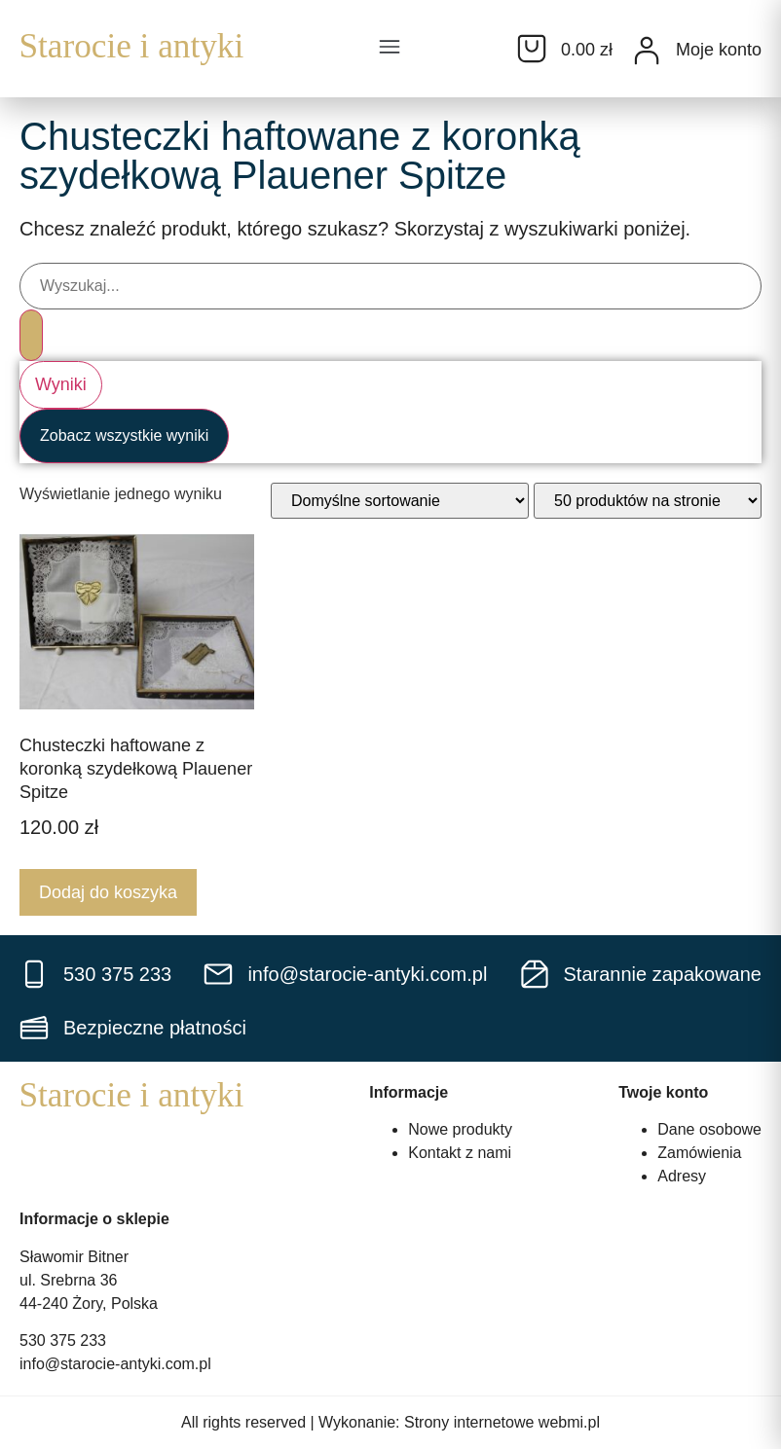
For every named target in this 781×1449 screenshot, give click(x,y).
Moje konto (719, 49)
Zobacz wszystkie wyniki (124, 435)
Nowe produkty (460, 1129)
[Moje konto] (646, 50)
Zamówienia (699, 1152)
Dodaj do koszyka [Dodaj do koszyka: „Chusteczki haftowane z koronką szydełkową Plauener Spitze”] (108, 892)
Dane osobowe (709, 1129)
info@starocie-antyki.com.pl (115, 1364)
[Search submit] (31, 335)
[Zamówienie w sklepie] (400, 501)
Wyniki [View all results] (61, 384)
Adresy (681, 1176)
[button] (389, 48)
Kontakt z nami (459, 1152)
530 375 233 (62, 1340)
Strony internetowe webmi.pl (502, 1422)
